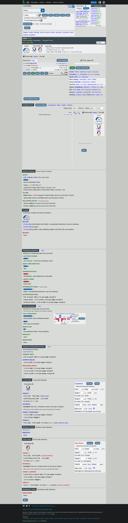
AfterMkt (36, 32)
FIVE (85, 21)
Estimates (95, 90)
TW (87, 13)
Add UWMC (28, 24)
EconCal (47, 32)
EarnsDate (72, 74)
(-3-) (92, 74)
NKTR (86, 23)
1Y (42, 73)
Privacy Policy (35, 506)
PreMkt (30, 32)
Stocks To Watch (58, 2)
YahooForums (86, 82)
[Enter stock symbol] (32, 10)
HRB (77, 23)
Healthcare (94, 13)
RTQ (76, 77)
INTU (88, 11)
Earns (72, 32)
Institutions (79, 95)
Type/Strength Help (28, 352)
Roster (93, 95)
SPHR (77, 24)
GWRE (85, 11)
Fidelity (94, 79)
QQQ (67, 15)
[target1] (83, 393)
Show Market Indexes (31, 99)
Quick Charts (72, 518)
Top (84, 150)
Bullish (64, 105)
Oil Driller (94, 19)
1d (25, 73)
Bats (85, 84)
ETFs (50, 15)
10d (37, 73)
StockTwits (77, 82)
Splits (53, 32)
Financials (95, 72)
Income (89, 72)
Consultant (34, 2)
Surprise (25, 35)
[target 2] (83, 399)
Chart (27, 28)
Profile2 (76, 72)
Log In (31, 518)
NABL (81, 13)
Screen (41, 2)
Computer (94, 12)
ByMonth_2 (87, 87)
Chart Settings (62, 60)
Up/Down (58, 32)
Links (72, 68)
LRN (83, 23)
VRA (80, 15)
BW (77, 21)
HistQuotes (85, 77)
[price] (81, 389)
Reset (97, 384)
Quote (77, 84)
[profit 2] (93, 399)
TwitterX (93, 82)
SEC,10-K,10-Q (96, 92)
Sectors (45, 15)
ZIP (83, 15)
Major (84, 95)
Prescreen (65, 518)
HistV (101, 87)
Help (77, 518)
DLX (79, 21)
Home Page (26, 518)
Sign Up (93, 2)
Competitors (79, 92)
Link (40, 68)
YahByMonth (79, 87)
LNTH (77, 13)
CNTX (77, 11)
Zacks (89, 79)
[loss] (100, 389)
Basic (59, 105)
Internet (93, 24)
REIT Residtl (95, 17)
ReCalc (89, 384)
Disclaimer (42, 506)
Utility (93, 20)
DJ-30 (62, 15)
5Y (46, 73)
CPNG (81, 11)
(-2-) (78, 74)
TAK (80, 24)
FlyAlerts (97, 74)
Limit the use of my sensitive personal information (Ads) (37, 509)
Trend (78, 90)
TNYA (84, 13)
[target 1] (84, 452)
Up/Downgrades (92, 84)
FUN (88, 21)
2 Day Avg (81, 318)
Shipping (94, 10)
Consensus (88, 90)
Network (93, 8)
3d (29, 73)
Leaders (56, 15)
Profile (71, 72)
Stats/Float (83, 72)
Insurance (94, 22)
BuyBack (32, 35)
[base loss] (84, 409)
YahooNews (82, 79)
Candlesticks (52, 105)
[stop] (91, 389)
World (42, 32)
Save (89, 405)
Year (82, 90)
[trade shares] (100, 405)
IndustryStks (87, 92)
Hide (42, 251)
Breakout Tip (26, 430)
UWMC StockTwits (82, 68)
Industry (72, 92)
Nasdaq (76, 79)
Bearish (69, 105)
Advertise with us (50, 506)
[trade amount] (83, 405)
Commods (65, 32)
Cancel (89, 518)
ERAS (82, 21)
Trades (98, 95)
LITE (80, 23)
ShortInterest (83, 74)
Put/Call (93, 87)
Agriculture (94, 15)
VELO (77, 15)
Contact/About (83, 518)
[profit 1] (93, 393)
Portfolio (48, 2)
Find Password (95, 518)
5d (33, 73)
